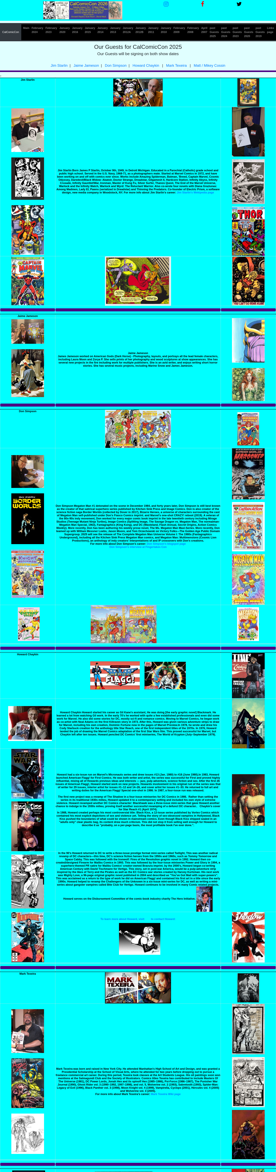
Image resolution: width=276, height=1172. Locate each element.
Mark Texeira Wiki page (166, 1094)
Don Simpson (115, 65)
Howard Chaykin (145, 65)
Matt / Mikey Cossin (209, 65)
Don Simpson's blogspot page (166, 543)
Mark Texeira (176, 65)
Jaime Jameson (86, 65)
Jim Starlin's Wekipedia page (195, 192)
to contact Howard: (163, 919)
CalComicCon (10, 32)
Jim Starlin (59, 65)
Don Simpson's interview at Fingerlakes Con (138, 546)
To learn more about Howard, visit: (122, 919)
